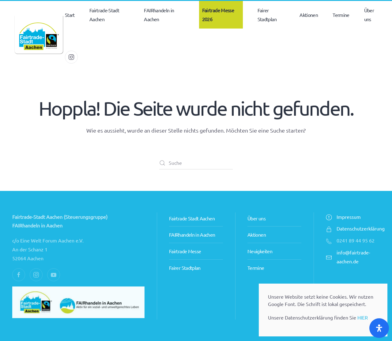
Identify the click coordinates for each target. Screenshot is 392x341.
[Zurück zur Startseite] (38, 36)
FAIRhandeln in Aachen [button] (159, 14)
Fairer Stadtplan (185, 268)
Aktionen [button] (309, 15)
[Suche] (196, 163)
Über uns (256, 218)
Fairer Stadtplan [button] (267, 14)
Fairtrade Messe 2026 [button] (218, 14)
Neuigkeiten (259, 251)
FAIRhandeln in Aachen (192, 234)
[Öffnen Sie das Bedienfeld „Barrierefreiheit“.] (379, 328)
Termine (341, 15)
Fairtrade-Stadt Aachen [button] (104, 14)
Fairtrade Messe (185, 251)
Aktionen (256, 234)
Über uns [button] (369, 14)
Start (70, 15)
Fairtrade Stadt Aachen (192, 218)
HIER (362, 317)
